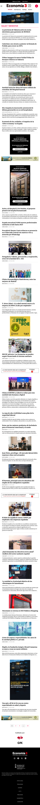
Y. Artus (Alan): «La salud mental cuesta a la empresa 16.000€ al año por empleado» (18, 304)
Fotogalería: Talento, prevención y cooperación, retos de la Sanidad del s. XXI (20, 258)
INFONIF (10, 9)
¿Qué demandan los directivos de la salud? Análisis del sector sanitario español (18, 553)
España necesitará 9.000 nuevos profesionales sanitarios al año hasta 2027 (19, 224)
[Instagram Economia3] (14, 759)
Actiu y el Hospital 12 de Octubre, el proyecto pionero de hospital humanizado (18, 210)
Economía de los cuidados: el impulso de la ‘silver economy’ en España (18, 123)
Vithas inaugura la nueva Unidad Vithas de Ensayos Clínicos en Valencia (18, 59)
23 (27, 726)
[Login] (36, 6)
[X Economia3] (22, 759)
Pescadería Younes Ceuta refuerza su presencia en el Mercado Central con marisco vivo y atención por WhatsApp (19, 232)
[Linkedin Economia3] (25, 759)
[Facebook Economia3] (18, 759)
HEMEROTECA (20, 798)
